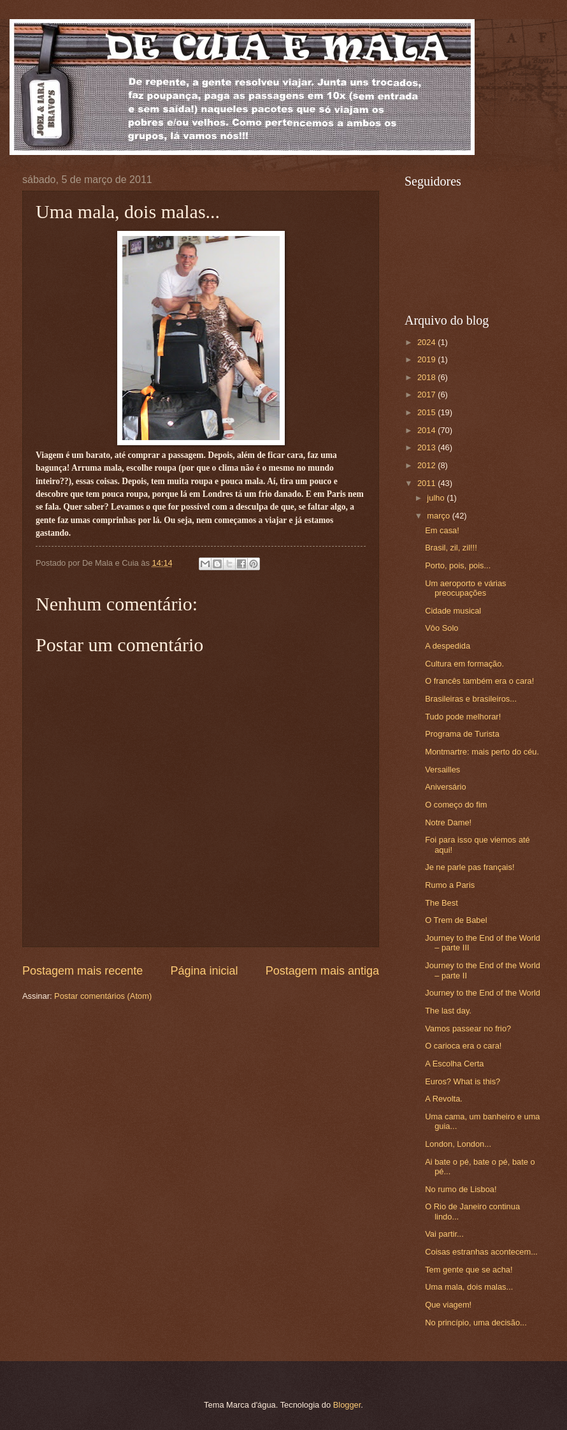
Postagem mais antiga (322, 970)
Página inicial (204, 970)
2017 (427, 394)
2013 (427, 447)
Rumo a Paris (450, 885)
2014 (427, 430)
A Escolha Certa (454, 1063)
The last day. (448, 1010)
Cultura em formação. (464, 663)
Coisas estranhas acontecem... (481, 1252)
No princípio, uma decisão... (476, 1322)
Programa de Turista (462, 734)
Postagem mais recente (82, 970)
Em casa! (442, 530)
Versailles (442, 769)
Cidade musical (453, 610)
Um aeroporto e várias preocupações (465, 588)
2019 (427, 359)
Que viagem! (448, 1304)
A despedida (447, 646)
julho (437, 498)
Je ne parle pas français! (469, 867)
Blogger (347, 1405)
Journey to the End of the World (482, 993)
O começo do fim (456, 804)
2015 (427, 412)
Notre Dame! (448, 822)
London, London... (458, 1144)
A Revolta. (444, 1098)
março (439, 515)
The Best (441, 903)
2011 (427, 483)
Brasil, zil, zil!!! (451, 547)
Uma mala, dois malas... (469, 1287)
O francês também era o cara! (479, 681)
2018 (427, 377)
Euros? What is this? (462, 1081)
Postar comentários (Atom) (103, 996)
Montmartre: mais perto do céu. (482, 751)
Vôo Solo (441, 628)
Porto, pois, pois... (458, 565)
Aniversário (445, 787)
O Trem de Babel (456, 920)
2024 (427, 342)
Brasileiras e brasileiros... (471, 699)
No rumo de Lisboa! (460, 1189)
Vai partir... (444, 1234)
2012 (427, 465)
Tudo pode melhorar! (463, 716)
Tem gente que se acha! (468, 1269)
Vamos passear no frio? (468, 1028)
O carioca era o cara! (463, 1045)
